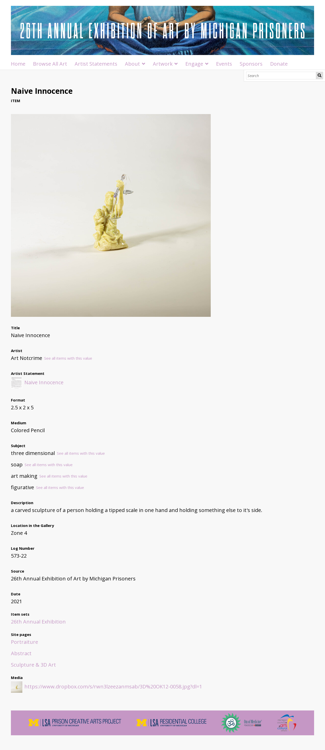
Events (224, 63)
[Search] (281, 75)
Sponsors (251, 63)
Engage (194, 63)
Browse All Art (50, 63)
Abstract (21, 653)
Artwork (163, 63)
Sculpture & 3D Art (33, 664)
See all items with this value (68, 358)
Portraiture (24, 641)
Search (319, 75)
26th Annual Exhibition (38, 621)
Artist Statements (96, 63)
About (132, 63)
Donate (279, 63)
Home (18, 63)
